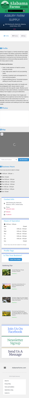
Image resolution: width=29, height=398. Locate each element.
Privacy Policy (8, 383)
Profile (4, 48)
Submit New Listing (9, 390)
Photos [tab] (15, 36)
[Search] (24, 11)
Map (3, 130)
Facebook (8, 214)
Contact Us (7, 393)
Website (8, 212)
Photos (4, 108)
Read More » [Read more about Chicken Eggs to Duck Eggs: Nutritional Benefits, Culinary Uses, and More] (14, 302)
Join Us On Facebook (15, 330)
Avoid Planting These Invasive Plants (18, 270)
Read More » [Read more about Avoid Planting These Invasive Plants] (14, 273)
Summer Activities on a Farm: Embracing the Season (18, 285)
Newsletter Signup (15, 341)
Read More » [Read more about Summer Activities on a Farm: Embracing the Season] (14, 289)
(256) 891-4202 (10, 209)
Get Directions (23, 159)
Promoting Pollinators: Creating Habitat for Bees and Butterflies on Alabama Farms (20, 313)
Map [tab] (23, 36)
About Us (7, 380)
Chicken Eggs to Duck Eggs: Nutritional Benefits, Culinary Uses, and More (20, 299)
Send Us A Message (15, 353)
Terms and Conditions (9, 386)
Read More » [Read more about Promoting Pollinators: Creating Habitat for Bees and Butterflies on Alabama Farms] (14, 317)
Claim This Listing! (15, 259)
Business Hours (7, 167)
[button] (6, 11)
